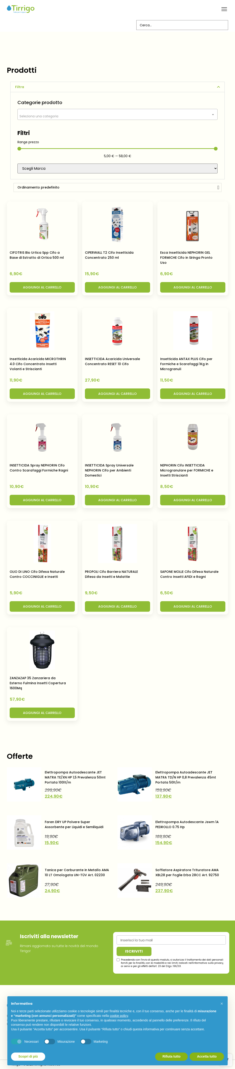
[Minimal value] (117, 148)
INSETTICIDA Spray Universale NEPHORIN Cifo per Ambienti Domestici (109, 470)
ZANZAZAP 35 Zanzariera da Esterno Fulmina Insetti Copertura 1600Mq (38, 682)
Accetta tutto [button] (207, 1056)
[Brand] (117, 168)
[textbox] (117, 116)
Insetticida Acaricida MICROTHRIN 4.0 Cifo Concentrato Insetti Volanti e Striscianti (38, 363)
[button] (224, 9)
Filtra (19, 86)
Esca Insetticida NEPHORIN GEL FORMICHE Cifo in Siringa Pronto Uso (186, 257)
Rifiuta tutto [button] (171, 1056)
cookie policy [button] (119, 1016)
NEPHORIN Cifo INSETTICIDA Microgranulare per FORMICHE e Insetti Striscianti (186, 470)
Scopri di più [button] (28, 1056)
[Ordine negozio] (117, 187)
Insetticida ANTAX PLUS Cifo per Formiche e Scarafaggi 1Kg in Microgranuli (186, 363)
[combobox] (117, 113)
